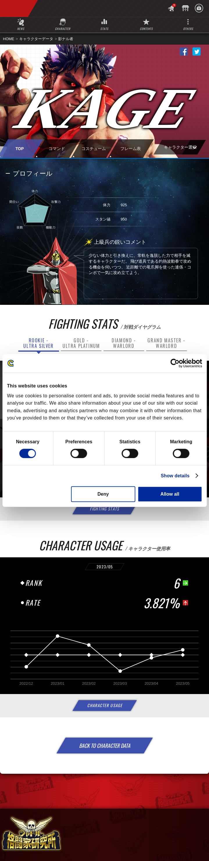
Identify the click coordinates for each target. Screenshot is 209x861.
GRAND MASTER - (166, 343)
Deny (103, 494)
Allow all (169, 494)
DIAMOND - (124, 343)
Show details (175, 475)
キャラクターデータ (36, 39)
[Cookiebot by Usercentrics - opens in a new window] (176, 363)
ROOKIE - (38, 343)
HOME (8, 39)
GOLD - (81, 343)
